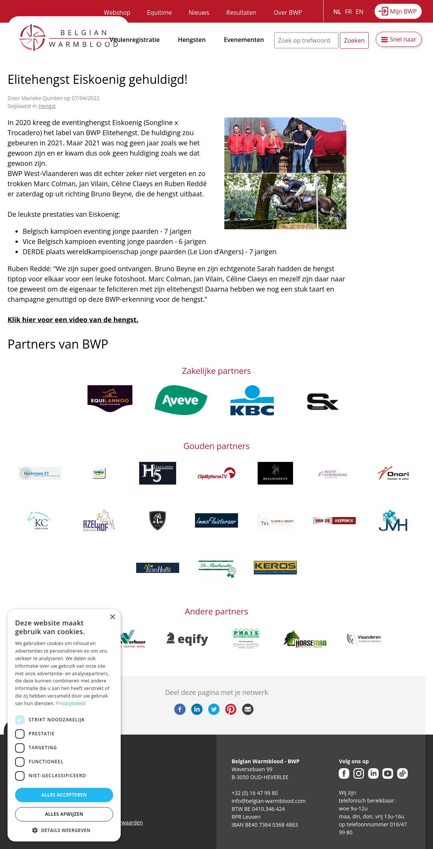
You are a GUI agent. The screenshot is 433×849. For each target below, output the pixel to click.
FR (348, 12)
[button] (64, 830)
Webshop (117, 12)
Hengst (47, 106)
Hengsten (192, 40)
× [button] (112, 617)
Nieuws (199, 12)
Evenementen (244, 40)
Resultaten (241, 12)
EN (360, 12)
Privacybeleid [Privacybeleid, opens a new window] (71, 703)
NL (337, 12)
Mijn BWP (403, 11)
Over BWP (288, 12)
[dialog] (64, 725)
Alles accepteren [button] (64, 795)
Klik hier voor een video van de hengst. (73, 319)
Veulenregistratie (135, 40)
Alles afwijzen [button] (64, 814)
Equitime (159, 12)
